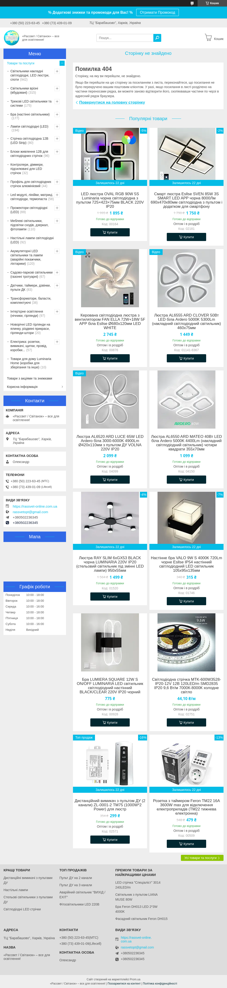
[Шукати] (157, 38)
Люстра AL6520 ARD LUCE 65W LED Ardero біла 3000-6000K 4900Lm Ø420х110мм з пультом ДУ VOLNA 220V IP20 (110, 443)
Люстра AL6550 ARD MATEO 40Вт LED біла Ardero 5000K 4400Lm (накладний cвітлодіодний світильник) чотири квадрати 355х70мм (186, 443)
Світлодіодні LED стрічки (22, 909)
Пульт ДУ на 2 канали (75, 878)
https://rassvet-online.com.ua (35, 506)
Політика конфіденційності (160, 983)
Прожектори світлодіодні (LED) (28, 210)
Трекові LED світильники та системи (31, 103)
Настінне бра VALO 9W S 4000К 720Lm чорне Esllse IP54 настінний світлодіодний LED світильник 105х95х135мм (186, 564)
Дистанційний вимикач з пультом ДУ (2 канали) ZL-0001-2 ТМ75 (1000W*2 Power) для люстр (110, 805)
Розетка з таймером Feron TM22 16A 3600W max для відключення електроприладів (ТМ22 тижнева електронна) (186, 807)
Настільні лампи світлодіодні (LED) (32, 240)
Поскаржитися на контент (124, 983)
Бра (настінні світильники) (30, 114)
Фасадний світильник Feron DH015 (141, 919)
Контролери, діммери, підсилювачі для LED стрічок (27, 169)
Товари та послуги (20, 63)
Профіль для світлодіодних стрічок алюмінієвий (30, 184)
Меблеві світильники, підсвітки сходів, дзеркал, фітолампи (29, 225)
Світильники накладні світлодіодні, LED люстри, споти (29, 75)
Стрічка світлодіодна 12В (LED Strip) (29, 141)
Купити (112, 232)
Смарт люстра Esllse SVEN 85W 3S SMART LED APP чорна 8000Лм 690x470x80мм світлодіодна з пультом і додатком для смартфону (186, 200)
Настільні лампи (15, 890)
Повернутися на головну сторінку (112, 102)
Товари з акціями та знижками (29, 378)
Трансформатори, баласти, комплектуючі (30, 300)
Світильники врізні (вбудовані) (24, 90)
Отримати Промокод (157, 12)
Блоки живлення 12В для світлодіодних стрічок (29, 154)
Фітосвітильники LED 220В (79, 904)
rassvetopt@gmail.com (30, 512)
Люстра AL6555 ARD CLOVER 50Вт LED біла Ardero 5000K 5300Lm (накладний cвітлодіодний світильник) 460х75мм (186, 321)
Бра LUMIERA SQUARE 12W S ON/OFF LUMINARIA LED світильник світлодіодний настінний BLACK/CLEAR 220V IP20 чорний (110, 685)
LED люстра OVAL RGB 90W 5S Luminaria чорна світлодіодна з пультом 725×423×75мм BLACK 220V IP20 (110, 200)
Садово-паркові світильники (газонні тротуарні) (31, 274)
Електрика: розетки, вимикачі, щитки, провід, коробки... (28, 346)
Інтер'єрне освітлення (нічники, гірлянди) (26, 313)
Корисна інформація (22, 387)
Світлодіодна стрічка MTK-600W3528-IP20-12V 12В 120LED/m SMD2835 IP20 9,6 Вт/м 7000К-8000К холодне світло (186, 685)
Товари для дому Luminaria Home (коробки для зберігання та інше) (30, 363)
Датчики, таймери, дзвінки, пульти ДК (30, 287)
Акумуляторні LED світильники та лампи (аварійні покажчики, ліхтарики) (26, 257)
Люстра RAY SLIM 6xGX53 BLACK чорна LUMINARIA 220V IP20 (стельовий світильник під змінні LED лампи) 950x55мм (110, 564)
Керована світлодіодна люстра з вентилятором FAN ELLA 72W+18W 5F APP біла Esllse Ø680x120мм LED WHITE (110, 321)
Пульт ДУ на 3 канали (75, 885)
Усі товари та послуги (200, 858)
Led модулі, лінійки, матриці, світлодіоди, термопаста (31, 197)
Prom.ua (135, 979)
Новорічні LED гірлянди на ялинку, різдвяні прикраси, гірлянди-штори (30, 329)
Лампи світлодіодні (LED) (29, 126)
